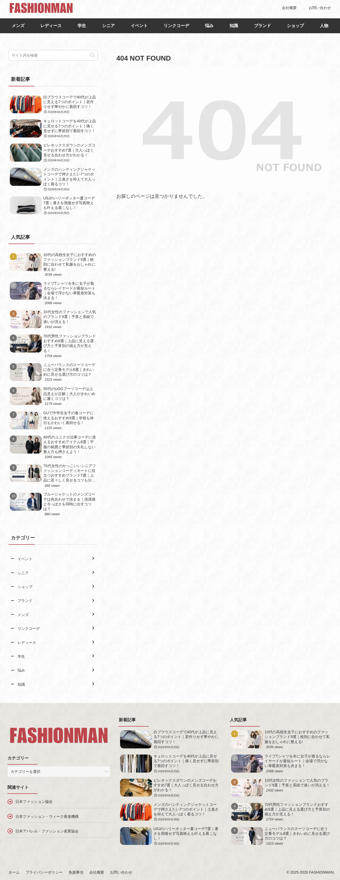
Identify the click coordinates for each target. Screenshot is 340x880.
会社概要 (96, 872)
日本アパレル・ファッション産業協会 (47, 831)
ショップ (295, 25)
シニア (108, 25)
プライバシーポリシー (44, 872)
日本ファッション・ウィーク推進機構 (47, 816)
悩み (209, 25)
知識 (234, 25)
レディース (51, 25)
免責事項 (76, 872)
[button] (92, 55)
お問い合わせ (121, 872)
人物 (324, 25)
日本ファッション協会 (34, 801)
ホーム (14, 872)
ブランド (262, 25)
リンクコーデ (176, 25)
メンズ (18, 25)
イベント (139, 25)
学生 (82, 25)
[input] (53, 55)
